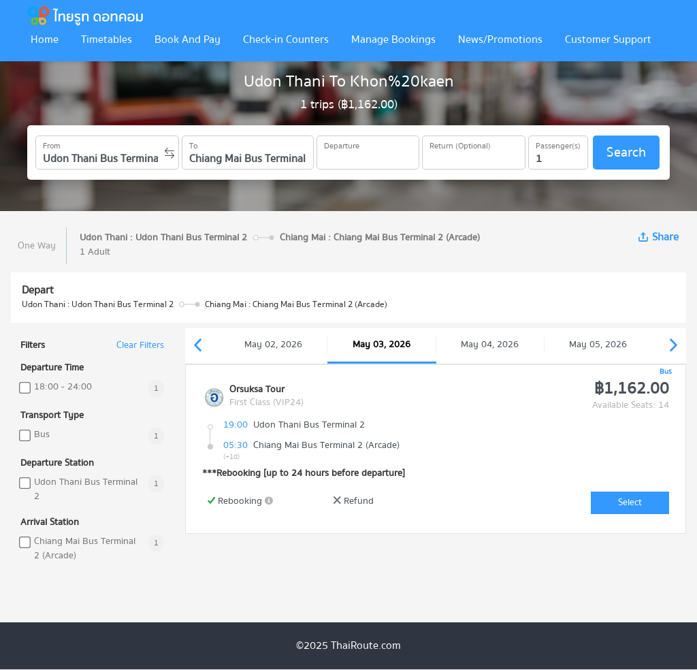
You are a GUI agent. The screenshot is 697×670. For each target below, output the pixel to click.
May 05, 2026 (598, 344)
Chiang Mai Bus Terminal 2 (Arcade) (84, 549)
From (52, 144)
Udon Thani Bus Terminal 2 (85, 489)
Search (626, 152)
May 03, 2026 (381, 344)
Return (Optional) (460, 144)
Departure (341, 144)
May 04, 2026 (490, 344)
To (193, 144)
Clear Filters (140, 345)
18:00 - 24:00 (63, 387)
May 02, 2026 (273, 344)
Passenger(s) (558, 144)
